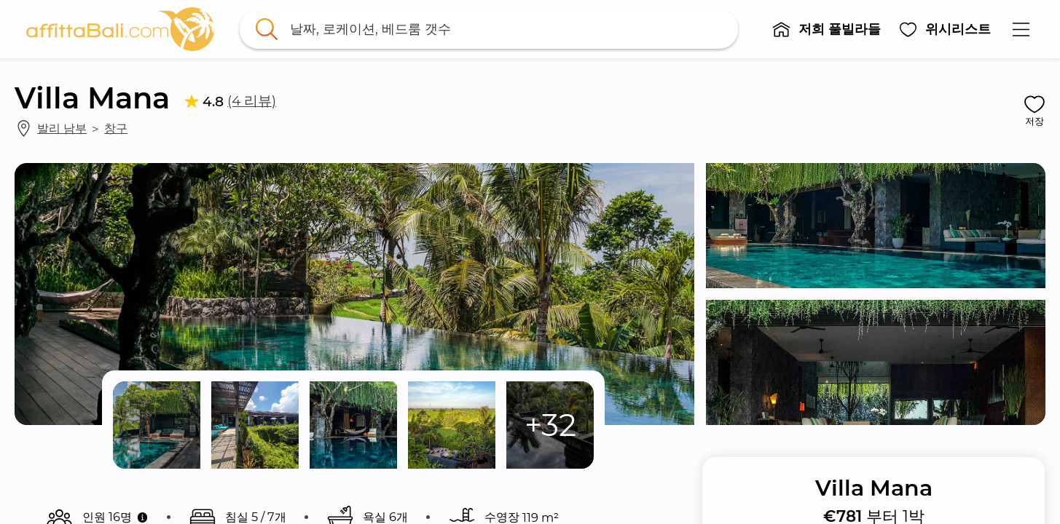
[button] (826, 29)
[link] (120, 29)
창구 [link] (115, 128)
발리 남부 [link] (62, 128)
